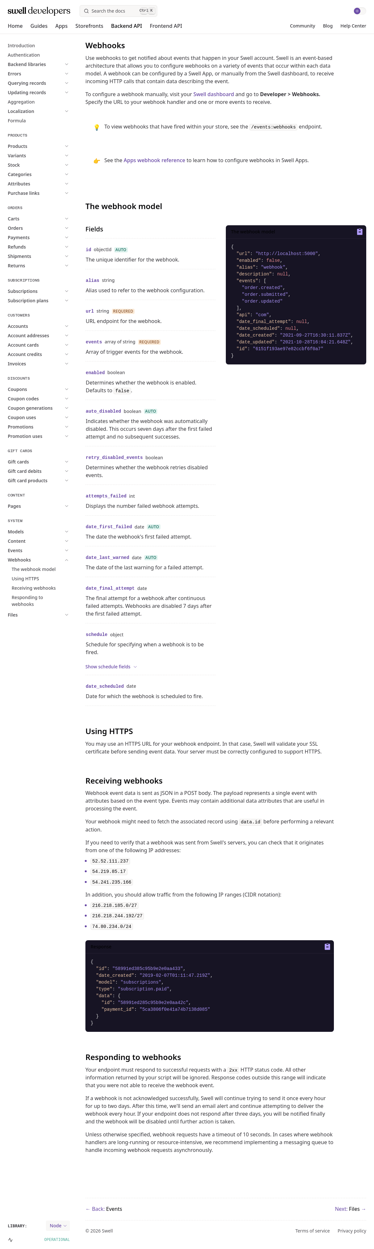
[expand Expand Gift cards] (49, 461)
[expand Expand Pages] (45, 506)
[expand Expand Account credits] (56, 354)
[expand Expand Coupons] (48, 389)
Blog (328, 26)
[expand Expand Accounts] (49, 326)
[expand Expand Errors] (45, 73)
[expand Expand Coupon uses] (53, 417)
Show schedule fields (111, 667)
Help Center (353, 26)
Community (302, 26)
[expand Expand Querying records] (58, 83)
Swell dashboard (213, 94)
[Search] (118, 11)
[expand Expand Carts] (44, 218)
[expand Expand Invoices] (48, 363)
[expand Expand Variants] (48, 155)
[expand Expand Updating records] (58, 92)
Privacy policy (352, 1231)
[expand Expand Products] (48, 146)
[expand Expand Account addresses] (59, 335)
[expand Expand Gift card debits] (55, 471)
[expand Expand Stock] (45, 165)
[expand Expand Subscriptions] (54, 291)
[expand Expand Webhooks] (50, 559)
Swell (107, 1231)
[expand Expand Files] (44, 614)
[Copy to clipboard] (358, 232)
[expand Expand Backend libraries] (58, 64)
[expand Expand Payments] (50, 237)
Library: (17, 1226)
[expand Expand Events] (46, 550)
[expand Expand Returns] (47, 265)
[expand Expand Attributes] (50, 183)
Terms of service (312, 1231)
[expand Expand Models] (47, 531)
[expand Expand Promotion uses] (56, 436)
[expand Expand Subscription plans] (59, 300)
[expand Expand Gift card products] (59, 480)
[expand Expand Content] (48, 541)
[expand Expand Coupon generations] (61, 408)
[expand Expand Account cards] (54, 344)
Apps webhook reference (154, 160)
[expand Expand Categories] (51, 174)
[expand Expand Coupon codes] (54, 398)
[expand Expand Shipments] (50, 256)
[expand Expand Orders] (46, 228)
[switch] (359, 11)
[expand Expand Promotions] (51, 426)
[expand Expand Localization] (52, 111)
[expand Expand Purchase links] (54, 193)
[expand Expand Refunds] (48, 246)
